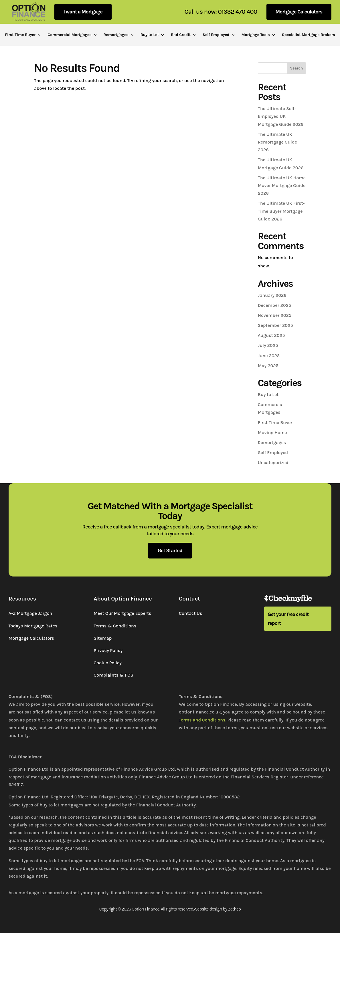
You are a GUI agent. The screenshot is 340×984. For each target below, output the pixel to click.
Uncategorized (273, 462)
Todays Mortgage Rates (33, 626)
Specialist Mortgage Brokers (308, 35)
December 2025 (274, 305)
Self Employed (216, 35)
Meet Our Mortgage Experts (122, 613)
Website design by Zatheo (217, 909)
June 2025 (269, 355)
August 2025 (271, 335)
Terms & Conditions (115, 626)
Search (296, 68)
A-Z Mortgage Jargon (30, 613)
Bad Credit (181, 35)
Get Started (170, 550)
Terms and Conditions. (202, 720)
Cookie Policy (108, 662)
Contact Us (190, 613)
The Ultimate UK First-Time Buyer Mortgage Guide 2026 (281, 210)
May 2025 (268, 365)
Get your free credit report (288, 618)
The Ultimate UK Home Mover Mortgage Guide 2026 (282, 185)
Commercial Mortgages (69, 35)
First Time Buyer (20, 35)
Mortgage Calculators (299, 12)
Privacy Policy (108, 650)
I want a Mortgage (83, 12)
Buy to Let (150, 35)
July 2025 (268, 345)
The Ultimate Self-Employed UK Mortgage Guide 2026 (281, 116)
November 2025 (274, 315)
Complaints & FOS (113, 675)
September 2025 (275, 325)
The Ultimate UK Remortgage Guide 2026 (277, 142)
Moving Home (272, 432)
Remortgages (116, 35)
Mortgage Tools (256, 35)
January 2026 (272, 295)
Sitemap (103, 638)
